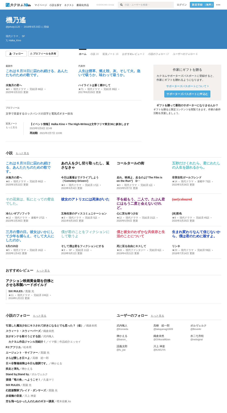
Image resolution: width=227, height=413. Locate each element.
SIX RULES (15, 291)
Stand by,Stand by (17, 374)
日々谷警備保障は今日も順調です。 (27, 363)
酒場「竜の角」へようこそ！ (23, 379)
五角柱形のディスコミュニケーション (84, 213)
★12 (8, 217)
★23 (174, 250)
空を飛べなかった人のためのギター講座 (30, 401)
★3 (118, 185)
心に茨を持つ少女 (127, 213)
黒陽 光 (29, 291)
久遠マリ (48, 379)
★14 (174, 181)
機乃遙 (16, 20)
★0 (63, 185)
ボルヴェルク (40, 374)
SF (70, 250)
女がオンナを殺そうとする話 (23, 336)
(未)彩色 (177, 213)
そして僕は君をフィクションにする (82, 246)
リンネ (176, 246)
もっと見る (11, 127)
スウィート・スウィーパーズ (23, 330)
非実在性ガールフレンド (187, 177)
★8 (8, 89)
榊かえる (56, 363)
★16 (119, 250)
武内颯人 (48, 336)
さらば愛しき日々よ (18, 357)
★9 (174, 217)
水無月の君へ (14, 85)
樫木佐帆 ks (64, 401)
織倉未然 (91, 325)
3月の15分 (12, 246)
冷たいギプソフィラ (18, 213)
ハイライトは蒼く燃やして (94, 85)
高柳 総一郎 (41, 357)
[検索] (121, 5)
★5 (8, 250)
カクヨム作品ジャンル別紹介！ (26, 341)
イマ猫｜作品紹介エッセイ (65, 341)
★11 (11, 295)
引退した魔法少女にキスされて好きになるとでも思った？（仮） (45, 325)
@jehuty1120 (13, 27)
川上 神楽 (30, 395)
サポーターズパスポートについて (187, 86)
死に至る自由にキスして (131, 246)
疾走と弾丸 (12, 368)
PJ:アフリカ (13, 347)
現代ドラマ (19, 89)
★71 (81, 89)
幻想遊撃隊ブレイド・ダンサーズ (26, 390)
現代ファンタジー (136, 250)
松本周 (27, 347)
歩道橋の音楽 (14, 395)
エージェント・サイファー (22, 352)
